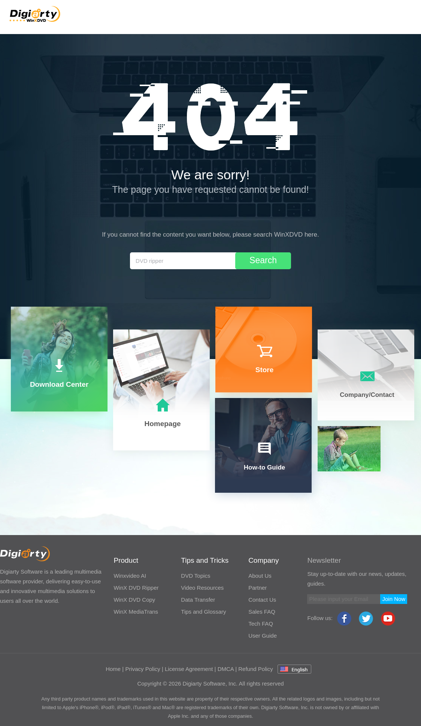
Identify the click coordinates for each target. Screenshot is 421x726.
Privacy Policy (142, 669)
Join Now (393, 599)
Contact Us (262, 599)
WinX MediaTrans (135, 611)
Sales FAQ (261, 611)
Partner (257, 587)
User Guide (262, 635)
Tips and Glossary (203, 611)
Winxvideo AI (129, 575)
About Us (260, 575)
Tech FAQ (260, 623)
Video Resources (202, 587)
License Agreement (189, 669)
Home (113, 669)
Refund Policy (255, 669)
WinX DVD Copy (134, 599)
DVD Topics (195, 575)
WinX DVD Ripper (135, 587)
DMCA (226, 669)
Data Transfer (198, 599)
